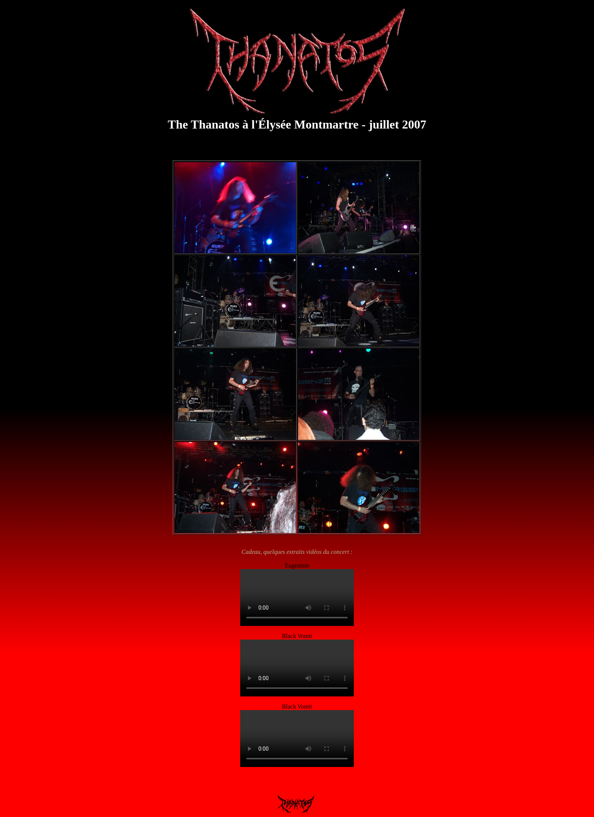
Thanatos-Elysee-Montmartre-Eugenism (297, 597)
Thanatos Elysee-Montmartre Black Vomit (297, 668)
